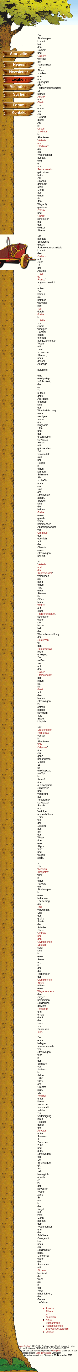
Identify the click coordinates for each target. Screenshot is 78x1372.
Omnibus (42, 532)
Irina (39, 1032)
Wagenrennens (45, 991)
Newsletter (18, 72)
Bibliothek (19, 87)
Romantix (42, 1008)
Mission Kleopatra (42, 871)
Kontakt (19, 112)
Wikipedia (56, 1351)
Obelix (41, 102)
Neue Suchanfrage (53, 1321)
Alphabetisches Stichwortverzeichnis (57, 1327)
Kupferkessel (44, 648)
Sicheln (41, 1270)
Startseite (18, 54)
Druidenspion (44, 729)
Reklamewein (44, 169)
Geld (40, 689)
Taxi (39, 907)
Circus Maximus (42, 130)
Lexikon (50, 1331)
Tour (39, 308)
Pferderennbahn (46, 613)
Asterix (41, 96)
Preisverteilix (44, 675)
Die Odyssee (42, 746)
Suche (18, 94)
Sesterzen (43, 640)
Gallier (41, 512)
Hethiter (41, 1095)
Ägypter (41, 1130)
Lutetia (41, 320)
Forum (19, 105)
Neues (18, 64)
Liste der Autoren (43, 1353)
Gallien (41, 314)
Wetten (41, 605)
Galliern (41, 55)
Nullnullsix (43, 732)
